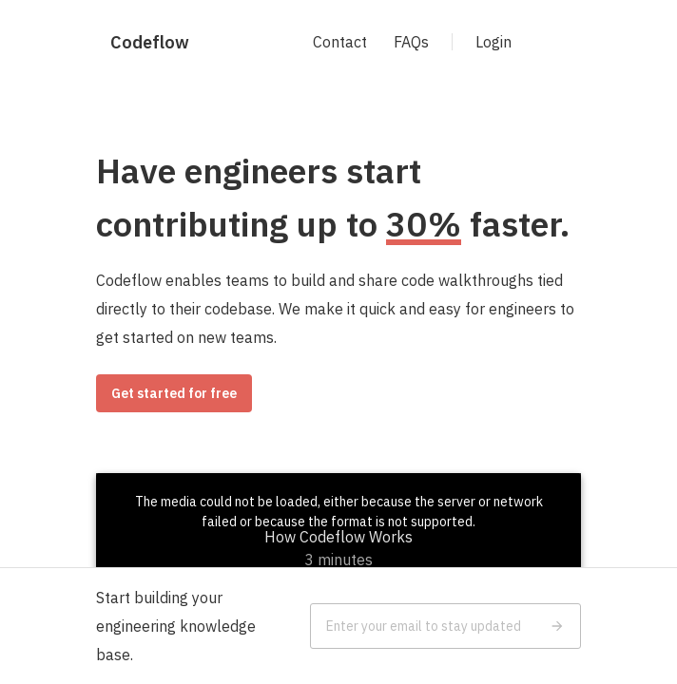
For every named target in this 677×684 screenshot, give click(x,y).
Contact (340, 42)
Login (493, 42)
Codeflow (149, 42)
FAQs (411, 42)
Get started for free (174, 393)
